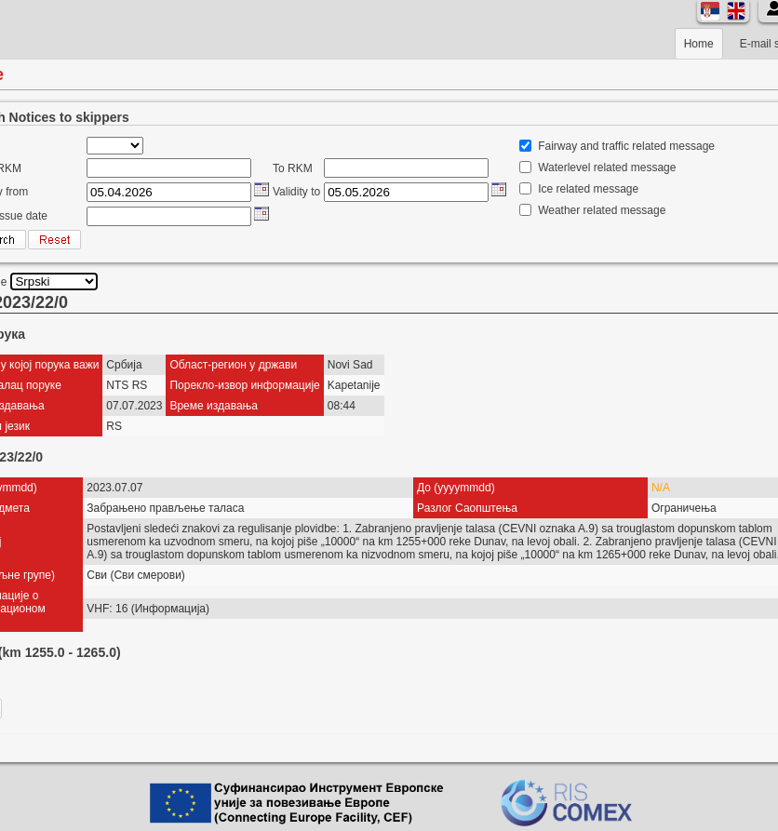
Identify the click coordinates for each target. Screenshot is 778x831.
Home (699, 43)
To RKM (293, 168)
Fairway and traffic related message (626, 146)
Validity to (296, 191)
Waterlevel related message (607, 167)
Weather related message (601, 210)
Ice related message (588, 188)
